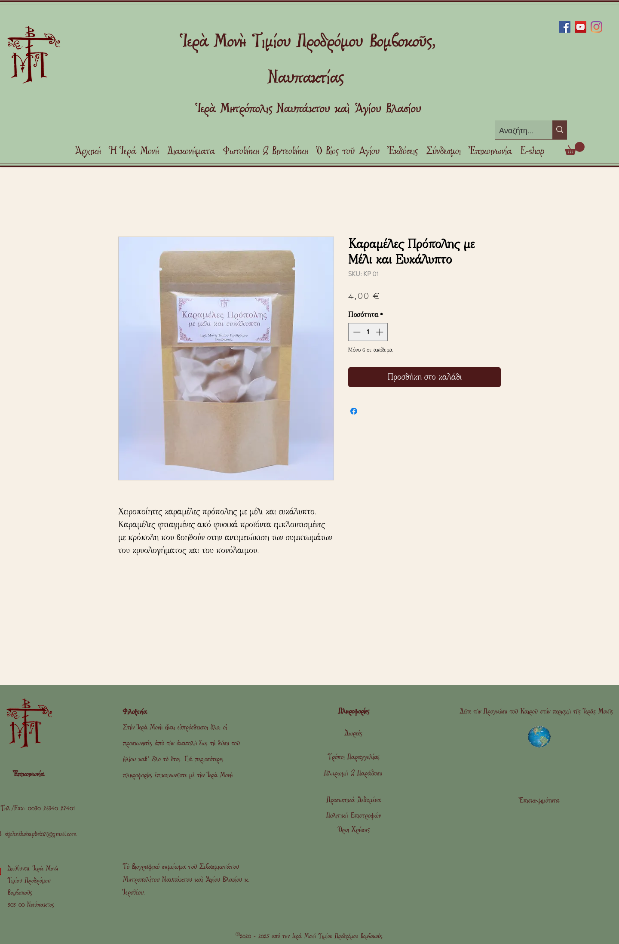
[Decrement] (355, 332)
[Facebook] (564, 27)
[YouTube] (580, 27)
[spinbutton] (368, 332)
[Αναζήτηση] (516, 130)
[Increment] (380, 332)
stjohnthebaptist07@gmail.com (41, 834)
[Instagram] (596, 27)
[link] (575, 148)
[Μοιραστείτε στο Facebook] (354, 411)
